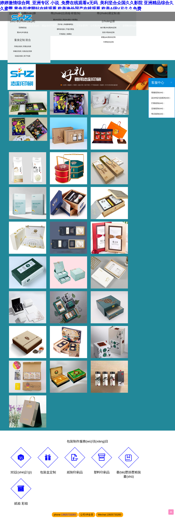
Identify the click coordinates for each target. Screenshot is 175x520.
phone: (65, 356)
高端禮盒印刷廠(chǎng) (35, 489)
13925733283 (68, 356)
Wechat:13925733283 (109, 356)
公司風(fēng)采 (97, 25)
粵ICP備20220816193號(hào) (101, 514)
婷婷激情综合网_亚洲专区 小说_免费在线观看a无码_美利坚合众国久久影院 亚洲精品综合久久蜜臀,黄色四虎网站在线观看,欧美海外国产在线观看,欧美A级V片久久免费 (87, 5)
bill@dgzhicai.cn (101, 506)
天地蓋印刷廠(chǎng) (74, 489)
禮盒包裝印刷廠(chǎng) (15, 496)
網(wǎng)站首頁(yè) (29, 25)
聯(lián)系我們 (150, 25)
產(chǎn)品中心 (66, 25)
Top (171, 512)
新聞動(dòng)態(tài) (131, 25)
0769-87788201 (95, 496)
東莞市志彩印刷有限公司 (99, 488)
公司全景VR (82, 25)
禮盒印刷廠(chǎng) (57, 488)
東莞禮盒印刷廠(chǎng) (35, 496)
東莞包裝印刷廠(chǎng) (15, 489)
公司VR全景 (86, 356)
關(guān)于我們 (49, 25)
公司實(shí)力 (113, 25)
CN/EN (162, 25)
